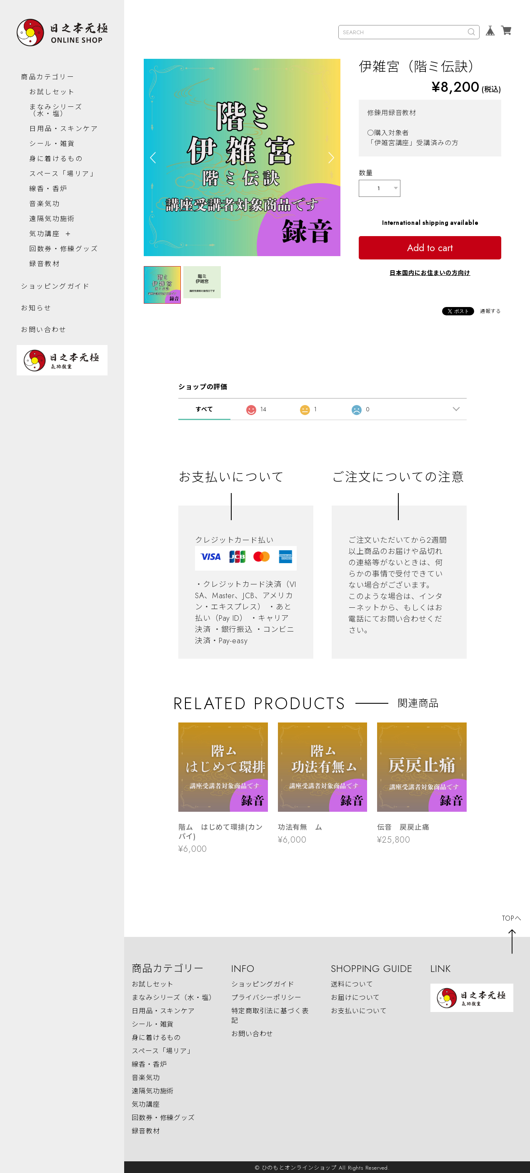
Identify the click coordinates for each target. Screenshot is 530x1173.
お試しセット (52, 89)
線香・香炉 (48, 192)
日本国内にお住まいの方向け (430, 271)
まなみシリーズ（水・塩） (55, 107)
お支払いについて (359, 1009)
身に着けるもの (56, 162)
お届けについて (355, 996)
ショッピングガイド (55, 297)
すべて (204, 407)
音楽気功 (44, 207)
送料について (352, 982)
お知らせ (36, 318)
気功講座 (44, 237)
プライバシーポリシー (266, 996)
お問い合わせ (44, 340)
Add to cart (430, 246)
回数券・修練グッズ (59, 256)
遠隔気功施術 (52, 222)
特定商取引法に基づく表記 (270, 1013)
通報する (491, 309)
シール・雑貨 (52, 147)
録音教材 (44, 274)
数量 (366, 173)
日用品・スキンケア (59, 129)
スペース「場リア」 (63, 177)
